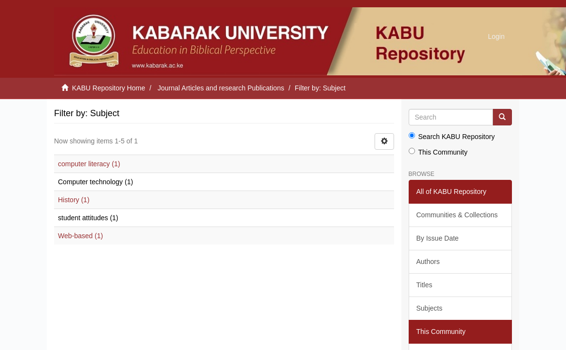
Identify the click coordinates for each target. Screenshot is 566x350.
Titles (424, 285)
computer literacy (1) (89, 164)
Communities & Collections (457, 215)
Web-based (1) (80, 236)
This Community (438, 152)
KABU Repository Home (108, 88)
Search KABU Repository (452, 136)
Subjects (429, 308)
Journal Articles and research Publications (221, 88)
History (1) (74, 200)
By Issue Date (437, 238)
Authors (428, 261)
